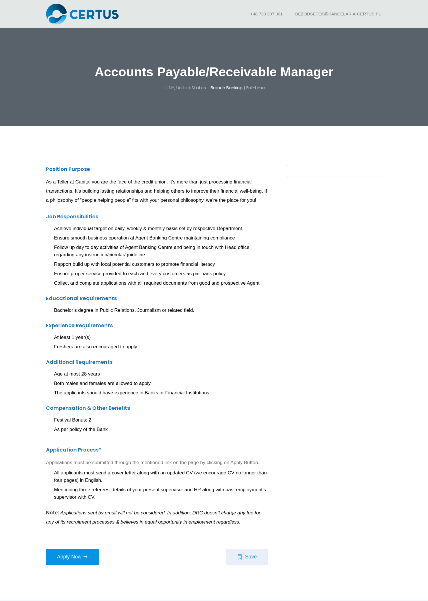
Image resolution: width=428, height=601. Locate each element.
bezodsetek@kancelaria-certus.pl (338, 13)
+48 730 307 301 (267, 13)
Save (246, 558)
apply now (73, 558)
